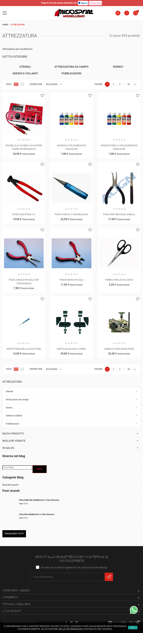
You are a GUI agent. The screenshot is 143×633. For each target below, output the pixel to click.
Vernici (9, 407)
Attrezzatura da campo (17, 399)
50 (129, 84)
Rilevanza (54, 84)
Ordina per (36, 84)
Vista (9, 84)
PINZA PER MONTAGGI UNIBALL (119, 214)
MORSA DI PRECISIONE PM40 (119, 349)
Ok (132, 627)
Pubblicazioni (12, 423)
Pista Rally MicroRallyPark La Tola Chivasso (39, 500)
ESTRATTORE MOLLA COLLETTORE (24, 349)
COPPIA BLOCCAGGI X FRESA (71, 349)
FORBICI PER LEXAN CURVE (119, 280)
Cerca (39, 469)
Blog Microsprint (10, 485)
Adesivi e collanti (14, 415)
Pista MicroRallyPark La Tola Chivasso (36, 514)
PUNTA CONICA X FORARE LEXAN (71, 214)
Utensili (9, 391)
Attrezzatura (12, 381)
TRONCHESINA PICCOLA (71, 280)
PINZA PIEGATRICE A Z (23, 214)
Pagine (98, 84)
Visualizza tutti (14, 533)
